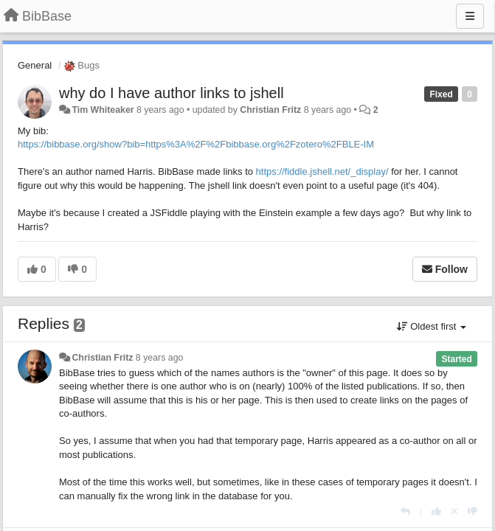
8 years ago (160, 358)
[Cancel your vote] (454, 511)
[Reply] (405, 511)
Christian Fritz (270, 110)
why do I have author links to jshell (171, 93)
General (35, 65)
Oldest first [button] (431, 326)
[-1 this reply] (472, 511)
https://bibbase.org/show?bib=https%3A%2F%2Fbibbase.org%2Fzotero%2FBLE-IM (196, 144)
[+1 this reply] (436, 511)
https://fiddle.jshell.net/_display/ (322, 171)
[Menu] (470, 16)
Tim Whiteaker (103, 110)
